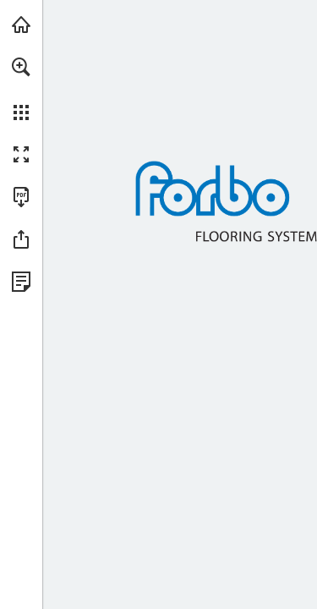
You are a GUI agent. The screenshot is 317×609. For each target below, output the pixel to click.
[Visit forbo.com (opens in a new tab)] (21, 24)
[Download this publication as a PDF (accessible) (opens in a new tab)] (21, 197)
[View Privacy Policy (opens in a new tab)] (21, 282)
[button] (21, 67)
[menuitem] (21, 89)
